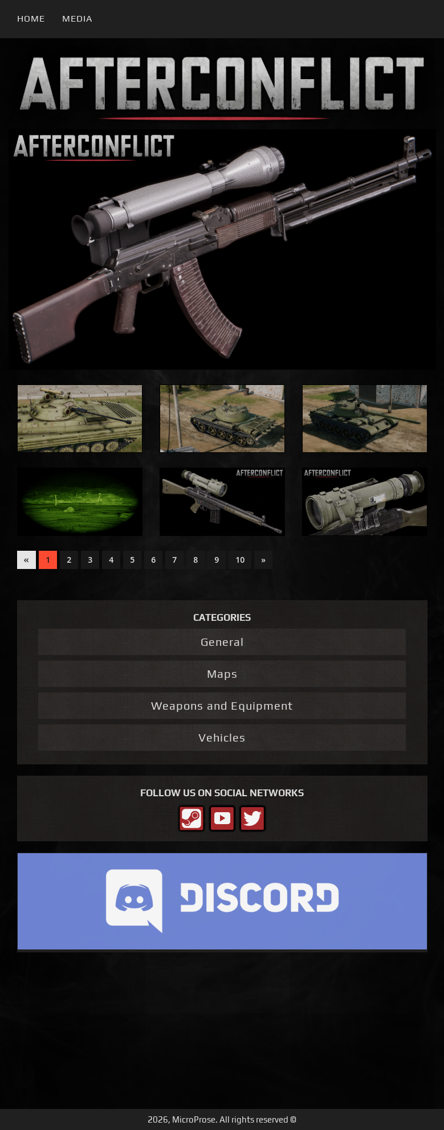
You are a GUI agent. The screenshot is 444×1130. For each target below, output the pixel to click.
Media (77, 18)
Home (31, 18)
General (222, 641)
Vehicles (222, 737)
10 (240, 559)
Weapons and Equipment (222, 705)
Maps (222, 673)
